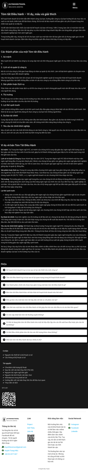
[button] (44, 270)
